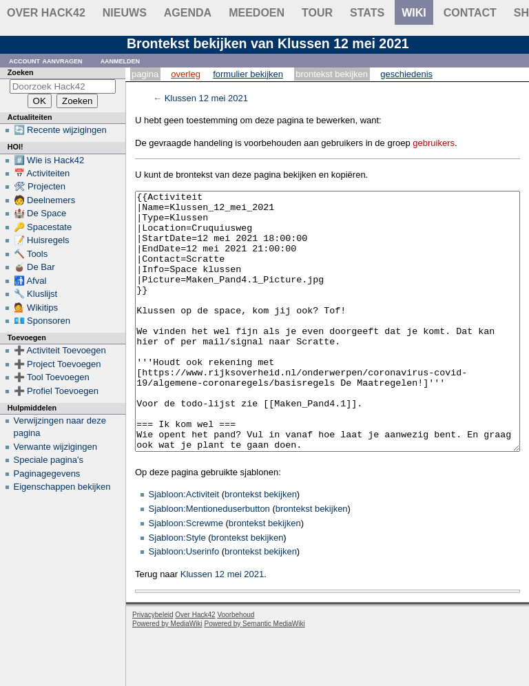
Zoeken (21, 72)
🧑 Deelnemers (45, 200)
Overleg (185, 74)
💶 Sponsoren (42, 320)
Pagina (145, 74)
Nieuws (125, 13)
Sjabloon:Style (177, 589)
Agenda (187, 13)
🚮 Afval (30, 281)
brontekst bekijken (261, 546)
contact (470, 13)
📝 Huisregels (42, 240)
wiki (414, 13)
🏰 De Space (40, 213)
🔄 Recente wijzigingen (60, 130)
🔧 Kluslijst (36, 294)
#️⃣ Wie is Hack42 (49, 160)
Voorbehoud (235, 666)
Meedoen (256, 13)
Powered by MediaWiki (167, 675)
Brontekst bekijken (331, 74)
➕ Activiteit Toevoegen (60, 350)
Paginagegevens (47, 473)
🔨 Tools (31, 254)
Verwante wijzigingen (55, 446)
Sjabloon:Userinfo (184, 603)
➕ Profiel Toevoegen (56, 391)
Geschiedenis (406, 74)
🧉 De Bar (34, 267)
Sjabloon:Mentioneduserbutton (209, 560)
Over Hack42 (46, 13)
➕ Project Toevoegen (57, 364)
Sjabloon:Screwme (186, 575)
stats (367, 13)
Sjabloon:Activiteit (184, 546)
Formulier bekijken (248, 74)
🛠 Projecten (40, 186)
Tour (317, 13)
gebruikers (434, 143)
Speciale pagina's (49, 460)
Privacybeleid (152, 666)
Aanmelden (121, 60)
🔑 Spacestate (43, 227)
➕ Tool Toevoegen (52, 377)
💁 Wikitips (36, 307)
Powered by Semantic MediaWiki (255, 675)
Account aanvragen (46, 60)
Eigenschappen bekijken (62, 486)
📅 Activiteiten (42, 173)
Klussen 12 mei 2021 (206, 98)
